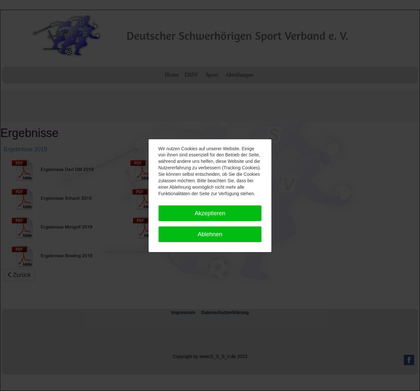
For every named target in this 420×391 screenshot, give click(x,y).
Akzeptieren (209, 213)
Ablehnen (210, 234)
